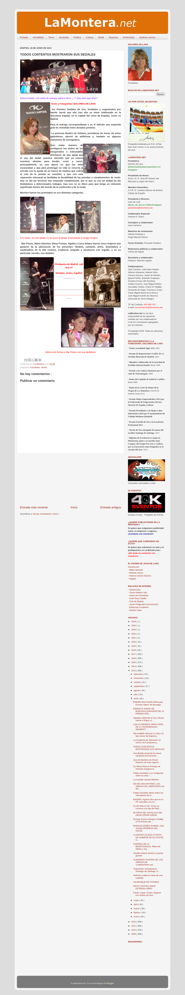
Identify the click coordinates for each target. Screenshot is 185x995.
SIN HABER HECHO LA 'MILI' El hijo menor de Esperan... (148, 734)
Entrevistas (128, 37)
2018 (134, 650)
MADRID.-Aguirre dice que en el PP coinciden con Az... (148, 800)
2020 (134, 642)
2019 (134, 646)
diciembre (138, 674)
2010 (134, 930)
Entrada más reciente (34, 507)
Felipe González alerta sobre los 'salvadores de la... (148, 794)
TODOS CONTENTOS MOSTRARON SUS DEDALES (148, 748)
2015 (134, 662)
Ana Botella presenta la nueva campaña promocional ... (147, 754)
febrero (137, 912)
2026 (134, 621)
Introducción (133, 567)
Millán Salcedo (135, 570)
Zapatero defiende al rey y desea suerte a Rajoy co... (148, 719)
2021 (134, 638)
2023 (134, 629)
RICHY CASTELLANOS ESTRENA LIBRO (144, 887)
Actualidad (38, 37)
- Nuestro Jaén (135, 610)
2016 (134, 658)
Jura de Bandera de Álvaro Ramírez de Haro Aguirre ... (147, 761)
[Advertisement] (70, 479)
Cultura (89, 37)
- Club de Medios (136, 601)
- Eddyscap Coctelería (138, 607)
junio (136, 698)
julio (136, 694)
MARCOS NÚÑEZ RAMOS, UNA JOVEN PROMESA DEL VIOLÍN (148, 828)
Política (77, 37)
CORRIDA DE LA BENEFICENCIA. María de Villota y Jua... (147, 846)
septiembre (139, 686)
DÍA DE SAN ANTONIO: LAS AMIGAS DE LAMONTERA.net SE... (148, 786)
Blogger (110, 983)
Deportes (113, 37)
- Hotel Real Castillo (137, 598)
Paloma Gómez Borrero (139, 576)
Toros (51, 37)
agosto (137, 690)
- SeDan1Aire (134, 590)
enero (137, 916)
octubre (137, 682)
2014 (134, 666)
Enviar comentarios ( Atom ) (46, 514)
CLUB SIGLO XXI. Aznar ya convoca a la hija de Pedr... (147, 807)
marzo (137, 908)
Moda (101, 37)
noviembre (139, 678)
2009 (134, 934)
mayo (136, 900)
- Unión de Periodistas (138, 595)
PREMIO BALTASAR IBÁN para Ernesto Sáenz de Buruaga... (148, 703)
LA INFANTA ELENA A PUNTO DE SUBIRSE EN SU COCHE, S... (148, 837)
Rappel (132, 579)
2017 (134, 654)
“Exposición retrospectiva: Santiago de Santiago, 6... (146, 870)
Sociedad (64, 37)
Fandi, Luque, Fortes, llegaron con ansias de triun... (147, 894)
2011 (134, 926)
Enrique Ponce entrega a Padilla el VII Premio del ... (148, 820)
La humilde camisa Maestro (146, 779)
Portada (24, 37)
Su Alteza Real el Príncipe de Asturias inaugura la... (146, 767)
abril (136, 904)
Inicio (74, 507)
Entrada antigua (110, 507)
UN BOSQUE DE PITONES (146, 882)
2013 (134, 670)
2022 (134, 634)
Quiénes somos (147, 37)
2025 (134, 625)
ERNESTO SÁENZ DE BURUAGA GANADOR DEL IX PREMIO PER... (148, 711)
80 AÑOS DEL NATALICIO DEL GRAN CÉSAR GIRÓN (147, 813)
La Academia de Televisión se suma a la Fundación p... (147, 741)
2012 (134, 922)
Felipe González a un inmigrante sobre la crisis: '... (148, 774)
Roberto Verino (135, 573)
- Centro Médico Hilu (137, 592)
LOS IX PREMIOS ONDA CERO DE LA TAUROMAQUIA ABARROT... (148, 727)
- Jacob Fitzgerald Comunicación (143, 604)
